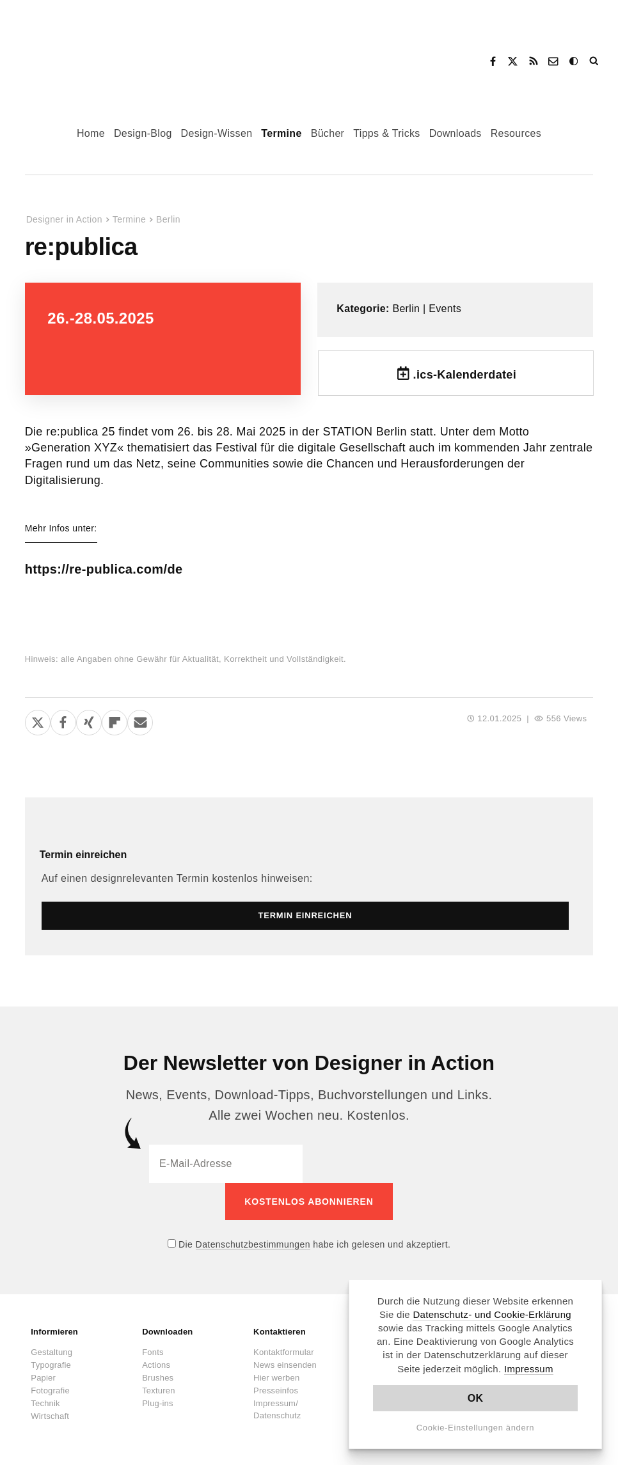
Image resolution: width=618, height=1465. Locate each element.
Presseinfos (275, 1390)
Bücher (328, 133)
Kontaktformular (283, 1352)
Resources (516, 133)
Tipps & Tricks (386, 133)
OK (476, 1398)
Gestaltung (51, 1352)
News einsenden (285, 1365)
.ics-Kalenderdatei (465, 374)
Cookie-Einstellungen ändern (475, 1427)
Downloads (455, 133)
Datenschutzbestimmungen (253, 1244)
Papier (43, 1378)
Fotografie (50, 1390)
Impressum (528, 1368)
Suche (595, 61)
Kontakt (554, 61)
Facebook (492, 61)
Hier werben (276, 1378)
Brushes (157, 1378)
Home (91, 133)
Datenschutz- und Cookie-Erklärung (492, 1314)
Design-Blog (143, 133)
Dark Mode (574, 61)
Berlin (168, 219)
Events (445, 308)
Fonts (153, 1352)
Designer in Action (86, 57)
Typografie (51, 1365)
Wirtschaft (50, 1416)
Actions (156, 1365)
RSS (533, 61)
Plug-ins (157, 1403)
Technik (45, 1403)
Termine (281, 133)
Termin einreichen (83, 854)
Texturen (158, 1390)
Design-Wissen (217, 133)
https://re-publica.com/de (104, 569)
